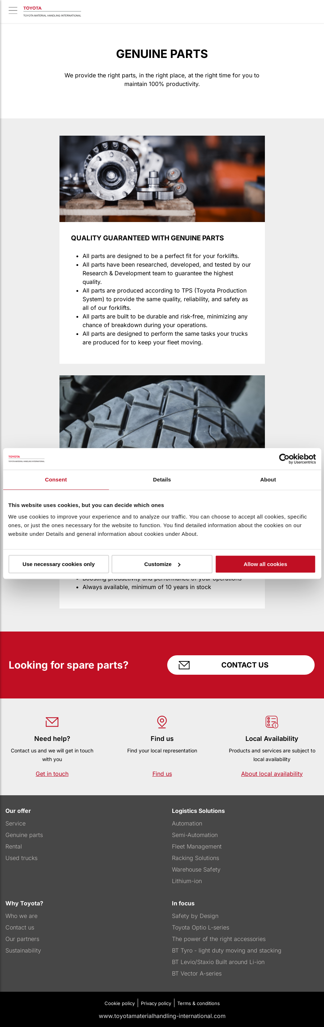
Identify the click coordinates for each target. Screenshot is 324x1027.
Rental (13, 846)
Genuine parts (24, 834)
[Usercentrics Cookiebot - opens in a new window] (284, 458)
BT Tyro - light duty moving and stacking (226, 950)
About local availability (272, 773)
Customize (162, 564)
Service (15, 823)
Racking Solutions (195, 857)
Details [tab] (162, 479)
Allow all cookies (265, 564)
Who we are (21, 915)
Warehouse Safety (196, 869)
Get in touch (52, 773)
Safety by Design (195, 915)
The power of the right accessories (219, 938)
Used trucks (21, 857)
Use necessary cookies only (59, 564)
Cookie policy (120, 1003)
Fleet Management (197, 846)
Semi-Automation (195, 834)
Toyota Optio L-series (200, 927)
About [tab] (268, 479)
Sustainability (23, 950)
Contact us (241, 665)
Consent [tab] (56, 479)
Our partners (22, 938)
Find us (162, 773)
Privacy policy (156, 1003)
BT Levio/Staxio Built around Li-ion (218, 961)
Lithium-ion (187, 881)
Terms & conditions (198, 1003)
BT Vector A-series (197, 973)
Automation (187, 823)
